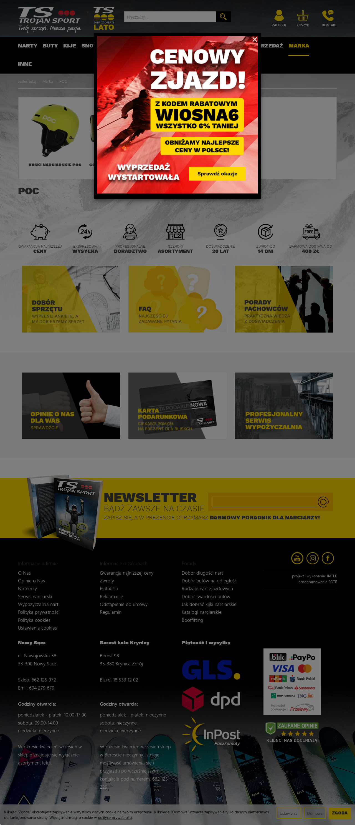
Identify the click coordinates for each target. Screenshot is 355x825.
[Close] (255, 38)
